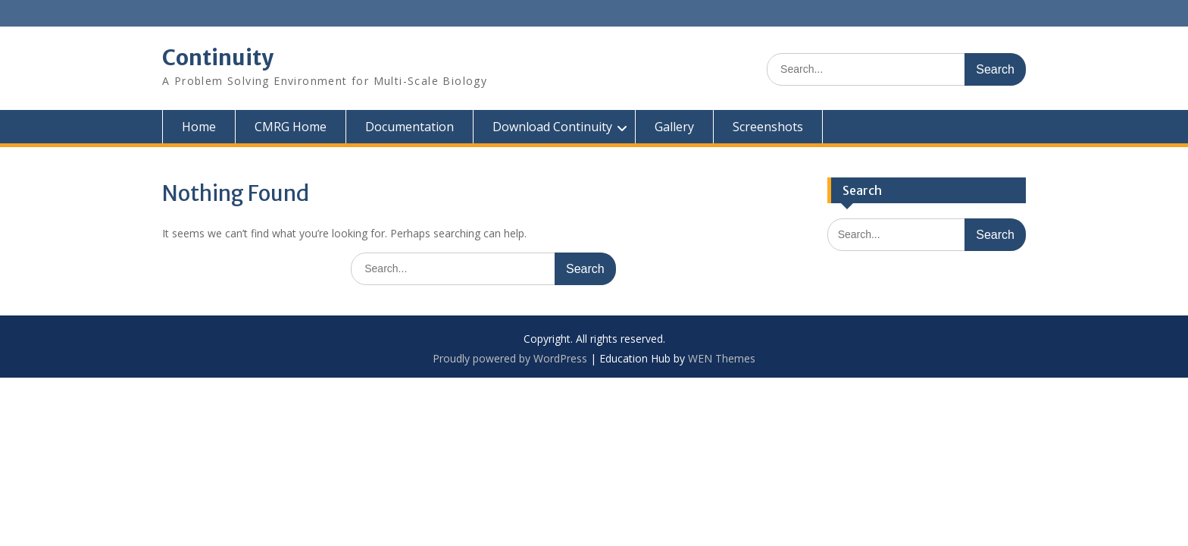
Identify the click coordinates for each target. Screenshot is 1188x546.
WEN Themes (721, 358)
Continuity (218, 57)
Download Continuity (552, 126)
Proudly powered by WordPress (510, 358)
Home (199, 126)
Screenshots (768, 126)
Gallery (674, 126)
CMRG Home (291, 126)
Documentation (409, 126)
